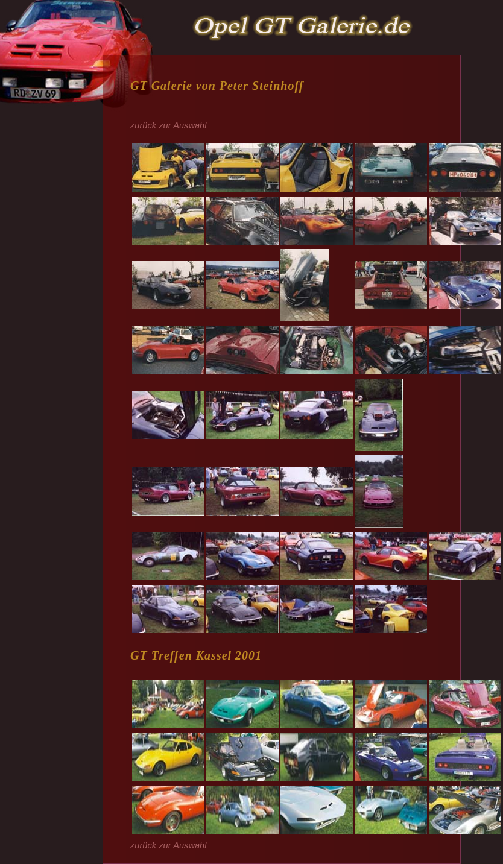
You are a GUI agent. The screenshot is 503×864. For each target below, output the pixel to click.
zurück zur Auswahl (168, 125)
